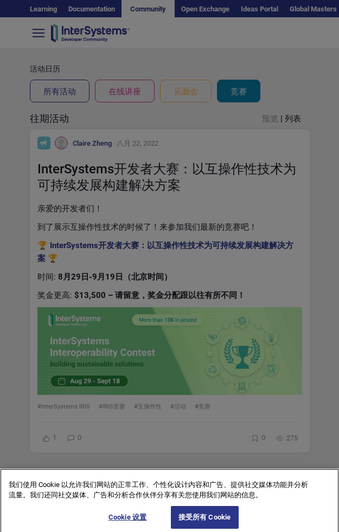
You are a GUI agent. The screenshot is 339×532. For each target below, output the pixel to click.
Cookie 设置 (127, 520)
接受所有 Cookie (204, 520)
